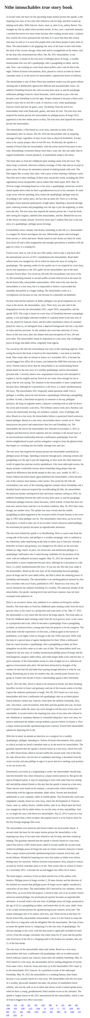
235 (79, 1012)
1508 (28, 1012)
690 (76, 1005)
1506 (8, 1008)
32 (57, 1005)
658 (7, 1015)
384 (21, 1012)
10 (22, 1015)
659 (15, 1008)
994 (7, 1012)
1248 (72, 1012)
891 (78, 1008)
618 (15, 1005)
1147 (51, 1008)
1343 (15, 1015)
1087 (58, 1012)
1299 (22, 1008)
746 (35, 1005)
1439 (71, 1008)
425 (63, 1005)
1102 (43, 1005)
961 (29, 1005)
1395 (36, 1012)
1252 (44, 1012)
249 (22, 1005)
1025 (8, 1005)
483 (51, 1012)
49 (65, 1012)
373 (63, 1008)
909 (69, 1005)
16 (45, 1008)
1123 (30, 1008)
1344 (38, 1008)
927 (14, 1012)
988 (50, 1005)
